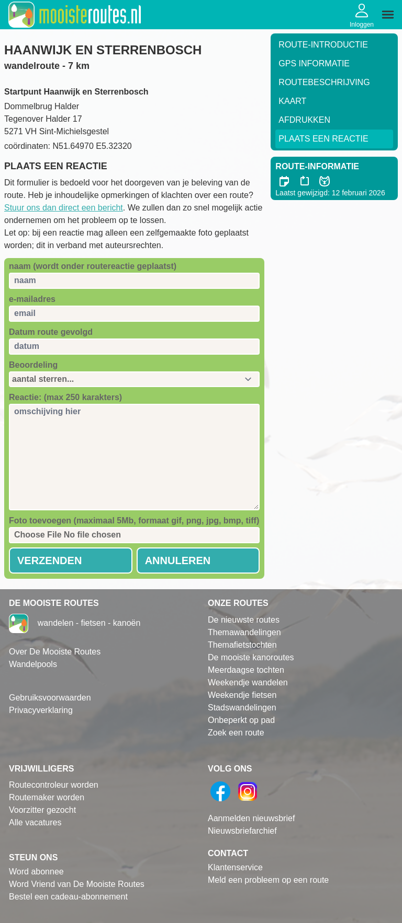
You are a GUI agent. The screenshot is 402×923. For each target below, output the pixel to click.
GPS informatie (314, 63)
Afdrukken (304, 119)
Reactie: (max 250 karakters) (65, 397)
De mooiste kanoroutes (251, 657)
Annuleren (178, 560)
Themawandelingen (244, 632)
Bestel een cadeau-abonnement (68, 896)
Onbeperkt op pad (241, 720)
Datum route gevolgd (51, 332)
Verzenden (49, 560)
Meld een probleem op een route (268, 879)
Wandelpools (33, 664)
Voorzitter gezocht (42, 809)
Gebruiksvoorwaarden (50, 697)
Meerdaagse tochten (246, 669)
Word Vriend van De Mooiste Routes (76, 884)
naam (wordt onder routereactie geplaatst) (92, 266)
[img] (388, 15)
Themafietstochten (242, 644)
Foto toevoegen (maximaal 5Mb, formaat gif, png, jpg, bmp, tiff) (134, 520)
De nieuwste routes (244, 619)
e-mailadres (32, 299)
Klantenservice (235, 867)
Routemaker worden (46, 797)
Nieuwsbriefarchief (242, 830)
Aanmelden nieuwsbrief (251, 818)
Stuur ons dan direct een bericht (63, 207)
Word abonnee (36, 871)
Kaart (292, 101)
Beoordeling (33, 364)
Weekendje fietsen (242, 695)
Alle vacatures (35, 822)
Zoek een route (236, 732)
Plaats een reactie (323, 138)
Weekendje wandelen (248, 682)
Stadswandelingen (242, 707)
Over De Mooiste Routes (54, 651)
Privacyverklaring (41, 710)
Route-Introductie (323, 44)
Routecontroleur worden (53, 784)
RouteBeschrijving (324, 82)
